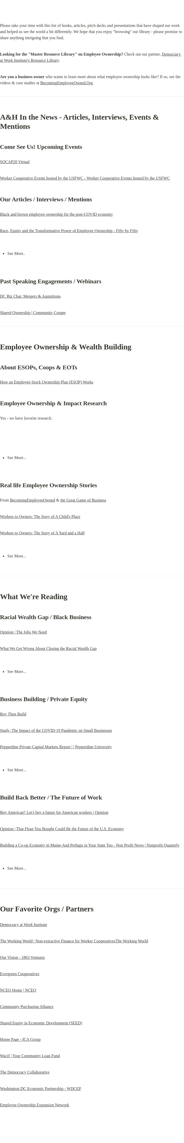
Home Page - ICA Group (20, 1039)
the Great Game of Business (83, 500)
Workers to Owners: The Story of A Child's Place (40, 516)
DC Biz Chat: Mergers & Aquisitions (30, 296)
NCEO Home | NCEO (18, 990)
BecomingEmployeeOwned (32, 500)
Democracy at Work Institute (23, 924)
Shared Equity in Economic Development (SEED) (41, 1023)
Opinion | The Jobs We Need (23, 632)
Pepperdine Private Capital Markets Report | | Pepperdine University (56, 747)
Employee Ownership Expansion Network (34, 1105)
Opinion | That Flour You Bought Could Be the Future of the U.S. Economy (62, 829)
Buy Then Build (13, 714)
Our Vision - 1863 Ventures (22, 957)
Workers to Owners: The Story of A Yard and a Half (42, 533)
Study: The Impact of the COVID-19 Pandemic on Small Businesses (56, 730)
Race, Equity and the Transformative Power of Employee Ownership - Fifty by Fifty (69, 230)
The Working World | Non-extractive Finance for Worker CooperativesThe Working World (74, 941)
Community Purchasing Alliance (26, 1006)
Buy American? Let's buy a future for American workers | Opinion (54, 812)
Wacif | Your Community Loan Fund (30, 1056)
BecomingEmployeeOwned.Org (66, 83)
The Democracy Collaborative (25, 1072)
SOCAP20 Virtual (15, 162)
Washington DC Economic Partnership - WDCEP (40, 1088)
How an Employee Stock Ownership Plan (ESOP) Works (46, 382)
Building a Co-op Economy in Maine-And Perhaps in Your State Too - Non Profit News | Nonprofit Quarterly (89, 845)
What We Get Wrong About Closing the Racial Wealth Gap (48, 648)
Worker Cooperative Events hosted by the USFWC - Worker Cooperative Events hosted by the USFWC (85, 178)
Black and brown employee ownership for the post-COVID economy (56, 214)
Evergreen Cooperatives (19, 974)
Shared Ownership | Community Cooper (33, 312)
